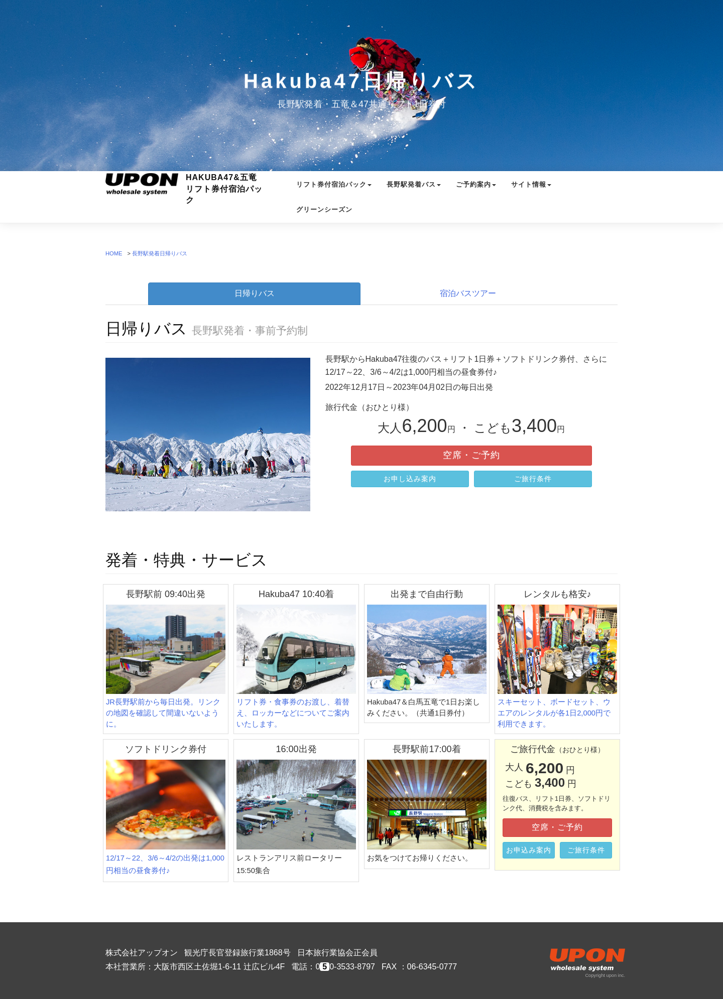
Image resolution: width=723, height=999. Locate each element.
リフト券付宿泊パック (334, 194)
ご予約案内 (476, 194)
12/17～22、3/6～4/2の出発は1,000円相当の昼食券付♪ (165, 817)
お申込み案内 (528, 850)
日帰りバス (254, 293)
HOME (114, 253)
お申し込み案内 (410, 479)
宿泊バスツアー (468, 293)
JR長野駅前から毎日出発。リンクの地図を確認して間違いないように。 (165, 667)
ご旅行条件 (533, 479)
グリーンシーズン (324, 219)
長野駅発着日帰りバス (159, 253)
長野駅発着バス (414, 194)
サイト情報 (531, 194)
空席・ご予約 (471, 455)
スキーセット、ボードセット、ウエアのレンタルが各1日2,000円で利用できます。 (557, 667)
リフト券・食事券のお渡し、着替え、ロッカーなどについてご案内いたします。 (296, 667)
